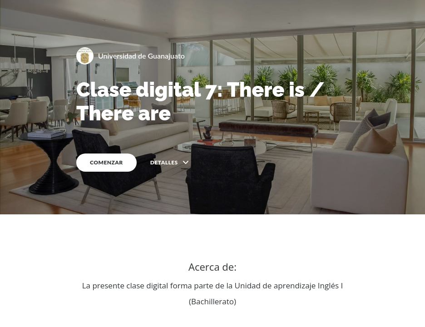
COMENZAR (106, 162)
